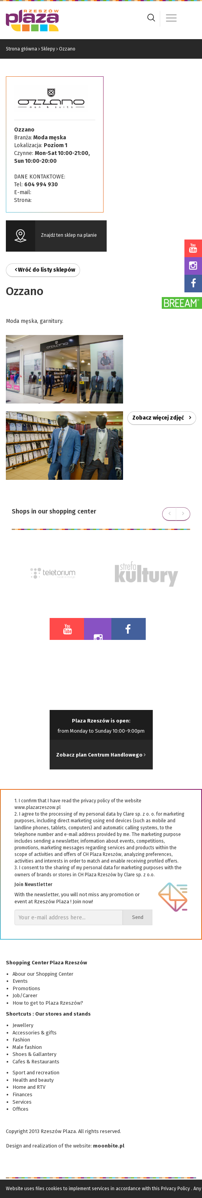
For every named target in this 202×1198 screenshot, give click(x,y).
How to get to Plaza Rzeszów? (48, 1003)
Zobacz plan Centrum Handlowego (101, 755)
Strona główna (21, 49)
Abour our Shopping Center (43, 974)
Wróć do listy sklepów (45, 270)
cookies (54, 1188)
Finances (22, 1094)
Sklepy (48, 49)
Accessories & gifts (35, 1033)
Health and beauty (33, 1080)
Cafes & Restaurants (36, 1062)
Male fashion (27, 1047)
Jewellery (23, 1025)
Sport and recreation (36, 1072)
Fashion (21, 1040)
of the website (74, 1146)
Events (20, 981)
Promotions (26, 988)
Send (137, 917)
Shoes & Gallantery (34, 1054)
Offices (21, 1109)
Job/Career (25, 995)
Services (22, 1102)
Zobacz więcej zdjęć (161, 417)
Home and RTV (29, 1087)
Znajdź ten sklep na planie (69, 235)
